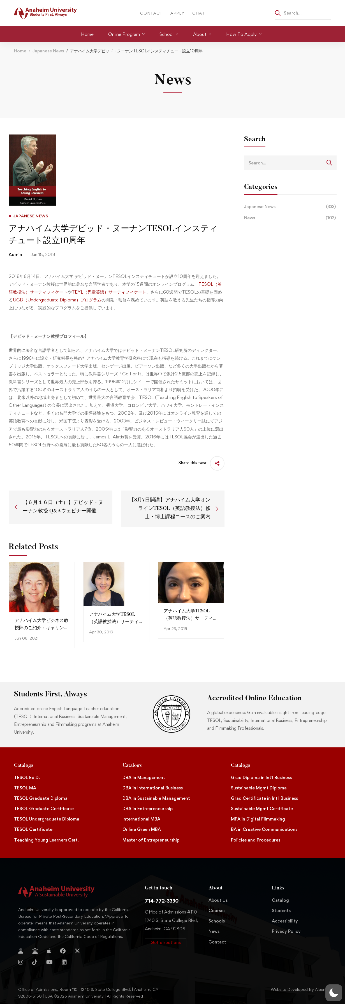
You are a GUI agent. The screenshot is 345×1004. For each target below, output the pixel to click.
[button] (165, 942)
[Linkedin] (64, 962)
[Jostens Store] (35, 951)
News (290, 218)
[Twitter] (77, 951)
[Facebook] (62, 951)
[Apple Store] (49, 951)
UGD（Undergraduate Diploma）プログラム (57, 300)
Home (20, 51)
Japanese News (48, 51)
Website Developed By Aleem (299, 989)
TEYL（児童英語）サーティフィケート (109, 292)
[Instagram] (21, 962)
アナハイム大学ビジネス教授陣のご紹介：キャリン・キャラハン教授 (41, 628)
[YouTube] (49, 962)
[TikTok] (35, 962)
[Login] (21, 951)
